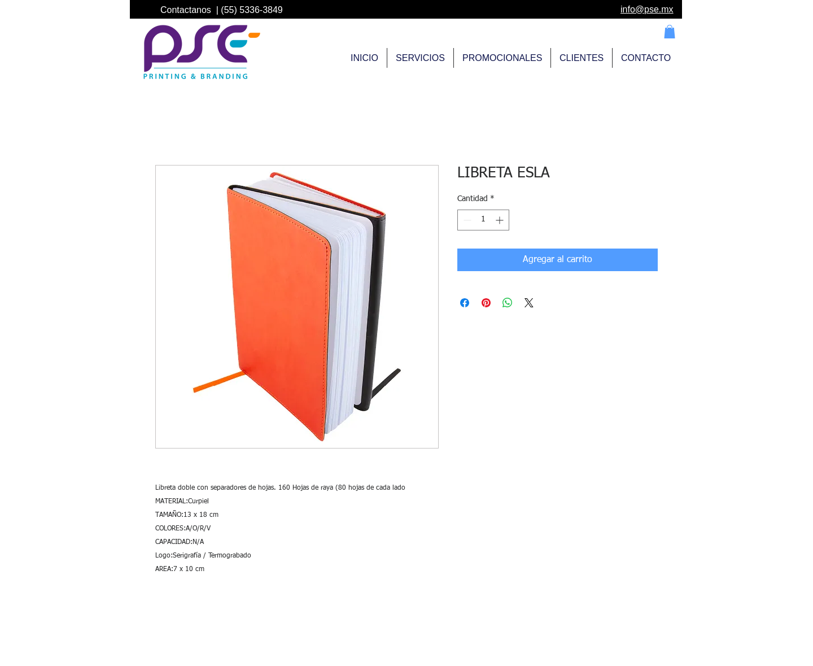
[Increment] (500, 220)
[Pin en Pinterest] (486, 303)
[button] (669, 31)
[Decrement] (466, 220)
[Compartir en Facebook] (464, 303)
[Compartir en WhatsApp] (507, 303)
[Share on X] (529, 303)
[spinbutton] (483, 220)
